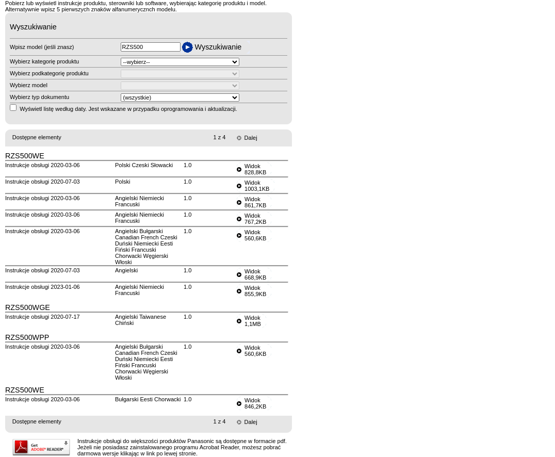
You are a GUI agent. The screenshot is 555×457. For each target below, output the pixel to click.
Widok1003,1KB (256, 185)
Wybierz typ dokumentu (39, 97)
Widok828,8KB (255, 169)
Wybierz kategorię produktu (44, 61)
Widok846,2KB (255, 403)
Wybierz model (28, 85)
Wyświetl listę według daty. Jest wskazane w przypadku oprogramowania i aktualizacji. (128, 109)
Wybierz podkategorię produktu (49, 73)
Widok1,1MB (252, 321)
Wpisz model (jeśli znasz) (42, 47)
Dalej (250, 138)
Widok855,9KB (255, 291)
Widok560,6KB (255, 235)
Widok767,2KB (255, 219)
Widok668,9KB (255, 274)
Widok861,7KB (255, 202)
